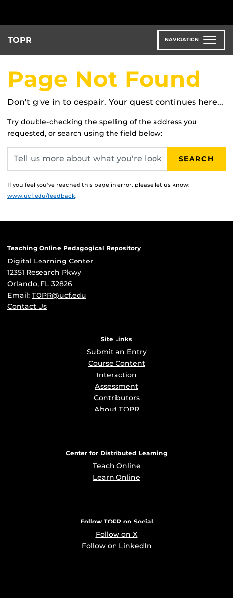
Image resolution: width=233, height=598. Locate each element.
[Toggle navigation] (191, 40)
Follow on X (117, 534)
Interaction (116, 375)
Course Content (116, 363)
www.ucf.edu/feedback (41, 195)
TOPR (20, 40)
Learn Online (116, 477)
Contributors (117, 397)
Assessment (116, 386)
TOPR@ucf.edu (59, 295)
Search (196, 158)
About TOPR (116, 409)
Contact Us (27, 306)
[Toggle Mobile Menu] (223, 11)
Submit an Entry (117, 351)
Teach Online (117, 465)
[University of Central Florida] (75, 12)
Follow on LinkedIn (117, 545)
